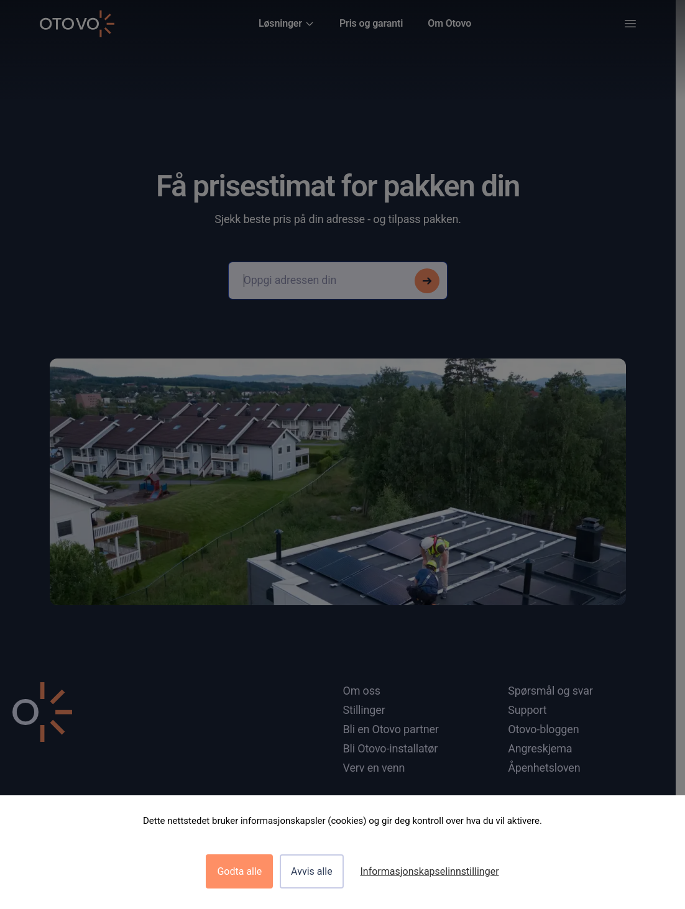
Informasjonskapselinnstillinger (429, 871)
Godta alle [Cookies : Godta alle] (239, 871)
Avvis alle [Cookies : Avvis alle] (312, 871)
